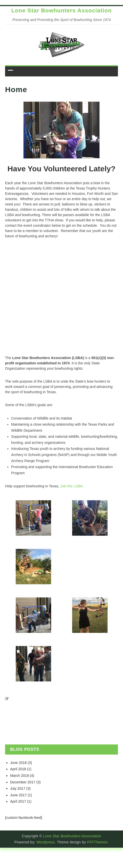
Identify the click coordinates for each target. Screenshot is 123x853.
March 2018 (19, 776)
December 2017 (22, 782)
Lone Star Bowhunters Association (61, 10)
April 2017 (18, 801)
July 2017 (17, 788)
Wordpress (45, 842)
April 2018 (18, 769)
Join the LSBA (71, 486)
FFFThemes (97, 842)
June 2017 (18, 795)
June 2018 (18, 763)
